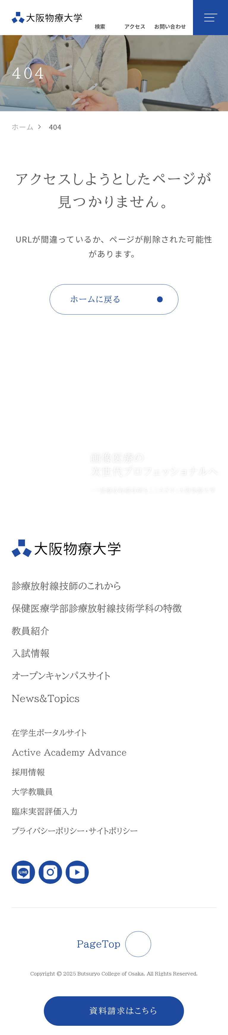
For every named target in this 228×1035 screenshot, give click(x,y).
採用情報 (28, 772)
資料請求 (107, 1011)
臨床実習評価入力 (45, 811)
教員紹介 (31, 631)
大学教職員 (32, 792)
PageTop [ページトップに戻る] (99, 944)
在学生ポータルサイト (49, 733)
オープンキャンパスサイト (61, 676)
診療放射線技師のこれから (66, 586)
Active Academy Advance (69, 752)
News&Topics (46, 698)
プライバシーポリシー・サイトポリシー (75, 831)
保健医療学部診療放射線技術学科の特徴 (97, 608)
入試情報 (31, 653)
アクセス (134, 26)
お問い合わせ (170, 26)
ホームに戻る (95, 299)
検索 (100, 26)
